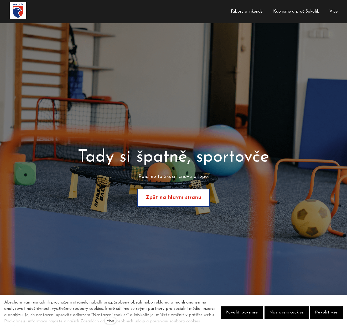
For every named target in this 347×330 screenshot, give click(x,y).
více (110, 320)
